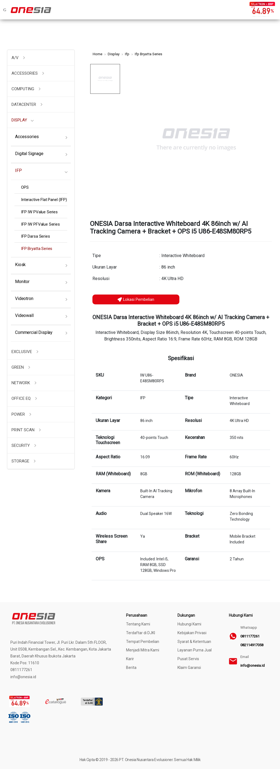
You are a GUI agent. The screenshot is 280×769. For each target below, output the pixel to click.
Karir (130, 659)
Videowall (24, 315)
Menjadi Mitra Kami (142, 650)
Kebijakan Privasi (191, 633)
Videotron (24, 298)
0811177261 (249, 636)
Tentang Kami (138, 624)
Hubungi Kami (189, 624)
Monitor (22, 281)
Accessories (27, 136)
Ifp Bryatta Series (148, 54)
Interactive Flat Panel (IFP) (44, 199)
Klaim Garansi (189, 667)
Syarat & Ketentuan (194, 641)
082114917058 (251, 645)
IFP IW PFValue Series (40, 224)
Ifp (127, 54)
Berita (131, 667)
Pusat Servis (188, 659)
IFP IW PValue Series (39, 211)
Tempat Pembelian (142, 641)
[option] (196, 139)
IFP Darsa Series (35, 236)
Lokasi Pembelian (136, 299)
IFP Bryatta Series (36, 248)
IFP (18, 170)
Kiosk (20, 264)
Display (113, 54)
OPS (25, 187)
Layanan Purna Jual (194, 650)
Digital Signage (29, 153)
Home (97, 54)
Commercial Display (33, 332)
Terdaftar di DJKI (140, 633)
